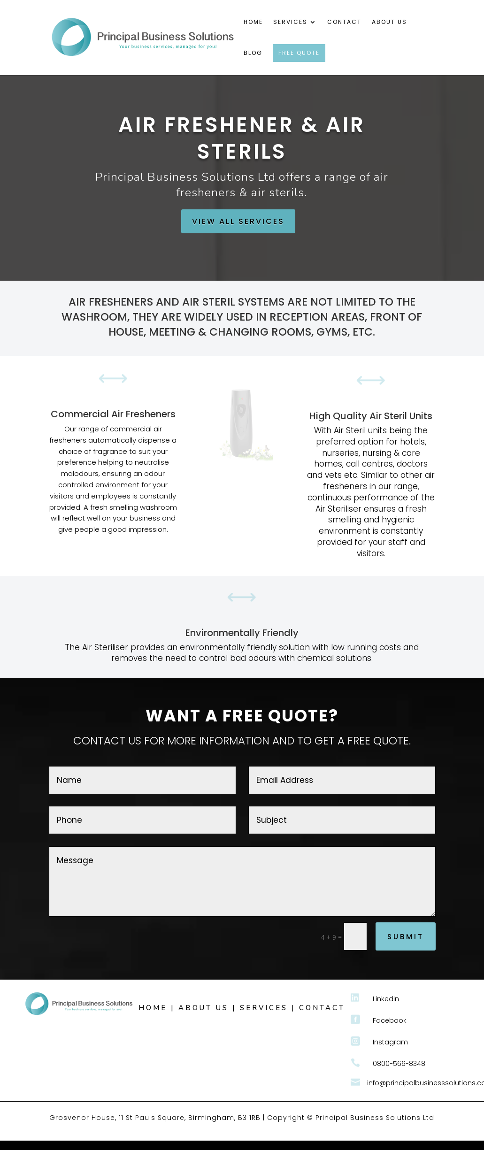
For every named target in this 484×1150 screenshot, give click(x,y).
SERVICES (264, 1007)
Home (253, 22)
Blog (253, 53)
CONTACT (322, 1007)
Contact (344, 22)
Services (290, 22)
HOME (152, 1007)
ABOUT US (203, 1007)
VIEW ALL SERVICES (238, 221)
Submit (405, 937)
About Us (389, 22)
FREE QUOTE (299, 53)
